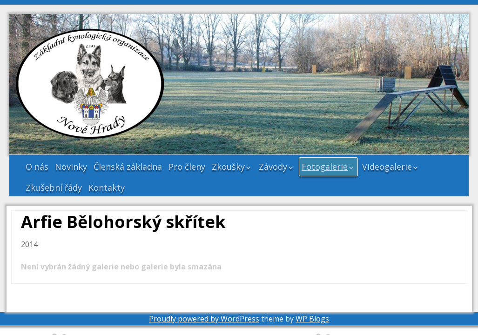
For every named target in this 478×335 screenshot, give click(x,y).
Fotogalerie (325, 166)
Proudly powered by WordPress (204, 319)
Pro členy (186, 166)
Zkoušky (228, 166)
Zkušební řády (54, 187)
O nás (37, 166)
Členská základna (128, 166)
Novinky (71, 166)
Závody (273, 166)
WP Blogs (312, 319)
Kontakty (106, 187)
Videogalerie (387, 166)
